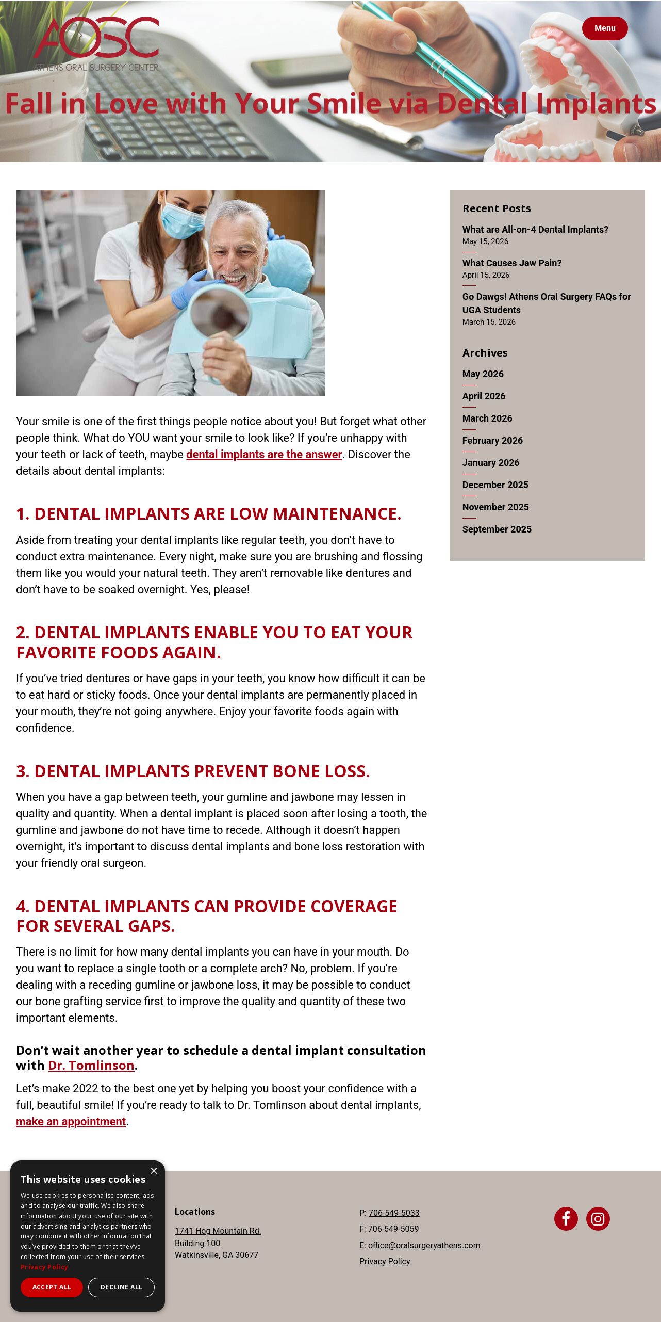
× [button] (153, 1171)
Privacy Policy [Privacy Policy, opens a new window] (44, 1267)
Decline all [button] (121, 1287)
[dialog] (87, 1236)
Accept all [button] (52, 1287)
